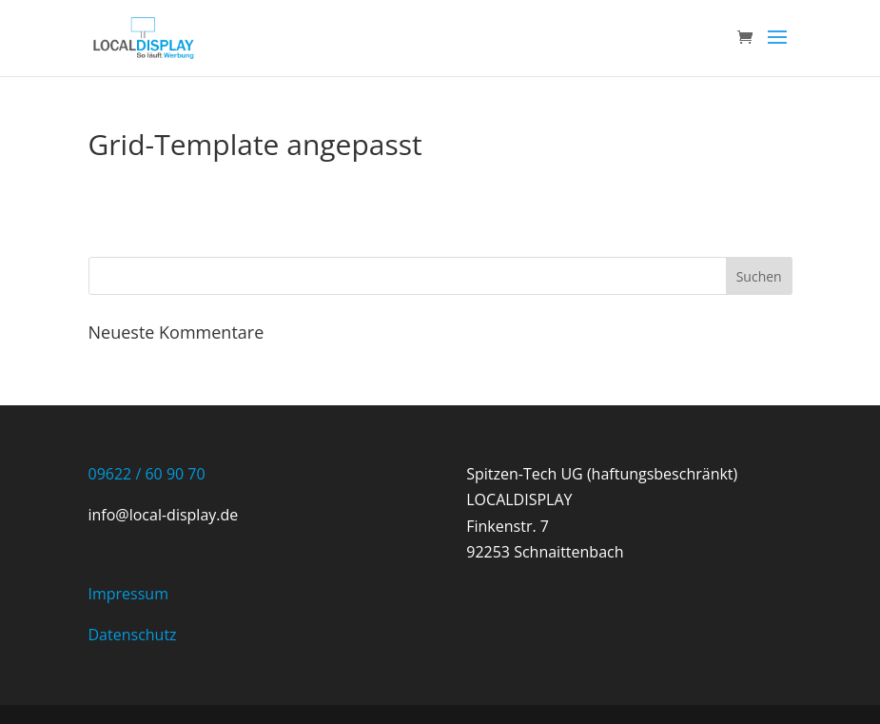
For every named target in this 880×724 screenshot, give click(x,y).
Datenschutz (132, 634)
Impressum (128, 593)
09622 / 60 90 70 (146, 473)
